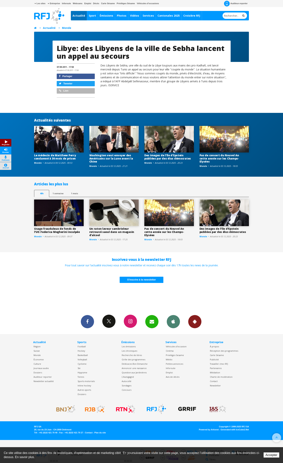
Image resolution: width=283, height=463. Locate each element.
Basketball (83, 355)
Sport (92, 15)
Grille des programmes (133, 359)
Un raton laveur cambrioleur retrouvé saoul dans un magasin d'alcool (111, 232)
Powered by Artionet (209, 429)
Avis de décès (172, 377)
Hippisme (82, 372)
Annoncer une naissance (134, 368)
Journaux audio (41, 368)
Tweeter (66, 83)
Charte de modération (221, 377)
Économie (39, 359)
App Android (194, 321)
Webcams (77, 3)
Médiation (215, 372)
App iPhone (173, 321)
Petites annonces (174, 364)
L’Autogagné (128, 377)
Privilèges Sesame (175, 355)
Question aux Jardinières (134, 372)
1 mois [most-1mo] (74, 193)
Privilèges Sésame (126, 3)
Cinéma (170, 351)
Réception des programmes (224, 351)
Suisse (37, 351)
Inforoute (66, 3)
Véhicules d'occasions (148, 3)
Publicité (214, 359)
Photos (121, 15)
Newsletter (215, 385)
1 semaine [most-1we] (58, 193)
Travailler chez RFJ (219, 364)
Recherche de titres (132, 355)
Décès (96, 3)
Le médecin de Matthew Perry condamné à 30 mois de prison (55, 156)
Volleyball (82, 359)
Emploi (87, 3)
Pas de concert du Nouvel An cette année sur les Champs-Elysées (219, 158)
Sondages (126, 385)
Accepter (271, 455)
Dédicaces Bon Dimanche (135, 364)
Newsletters (151, 321)
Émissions (106, 15)
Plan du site (100, 432)
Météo (169, 359)
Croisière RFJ (191, 15)
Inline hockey (84, 385)
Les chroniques (129, 351)
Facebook (87, 321)
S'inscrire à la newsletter (141, 279)
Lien (63, 90)
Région (37, 346)
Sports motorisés (86, 381)
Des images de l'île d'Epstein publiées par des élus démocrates (167, 156)
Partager (65, 76)
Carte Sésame (108, 3)
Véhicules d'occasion (176, 346)
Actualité (79, 15)
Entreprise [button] (54, 3)
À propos (214, 346)
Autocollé (126, 381)
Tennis (81, 377)
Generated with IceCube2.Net (235, 429)
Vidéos (134, 15)
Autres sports (84, 390)
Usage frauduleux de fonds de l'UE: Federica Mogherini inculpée (57, 230)
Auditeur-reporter (236, 3)
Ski (79, 368)
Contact (214, 381)
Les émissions (129, 346)
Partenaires (216, 368)
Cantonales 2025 (169, 15)
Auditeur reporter (43, 377)
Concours (126, 390)
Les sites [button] (39, 3)
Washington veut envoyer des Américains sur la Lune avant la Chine (111, 158)
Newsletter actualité (44, 381)
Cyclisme (82, 364)
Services (148, 15)
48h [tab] (42, 193)
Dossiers (38, 372)
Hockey (81, 351)
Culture (37, 364)
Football (82, 346)
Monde (66, 28)
